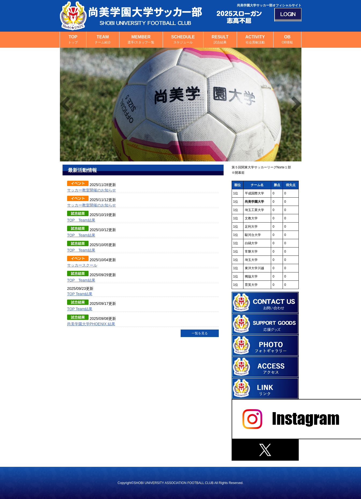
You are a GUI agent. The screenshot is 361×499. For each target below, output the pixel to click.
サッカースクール (82, 265)
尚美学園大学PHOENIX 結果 (91, 324)
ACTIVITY (255, 40)
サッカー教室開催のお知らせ (91, 190)
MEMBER (141, 40)
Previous (65, 104)
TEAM (102, 40)
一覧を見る (200, 333)
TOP (73, 40)
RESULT (220, 40)
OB (287, 40)
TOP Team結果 (81, 220)
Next (296, 104)
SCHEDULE (183, 40)
